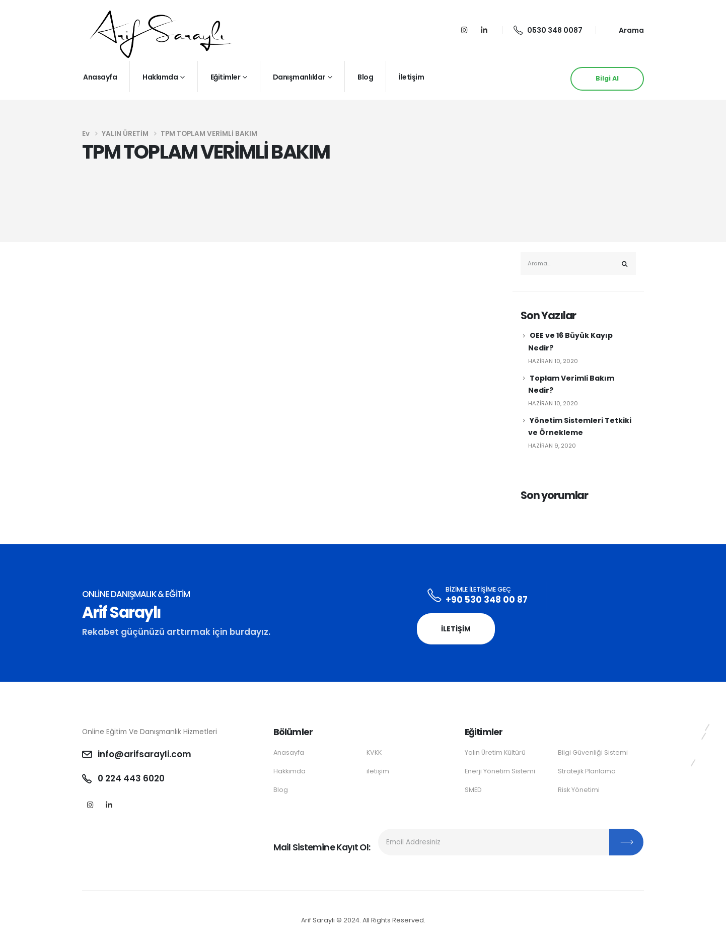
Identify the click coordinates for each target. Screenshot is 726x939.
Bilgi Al (607, 78)
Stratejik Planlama (587, 771)
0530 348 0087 (548, 30)
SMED (473, 789)
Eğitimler (225, 77)
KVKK (374, 752)
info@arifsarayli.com (144, 754)
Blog (365, 77)
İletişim (411, 77)
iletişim (378, 771)
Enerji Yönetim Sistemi (500, 771)
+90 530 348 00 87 (487, 600)
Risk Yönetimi (579, 789)
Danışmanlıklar (299, 77)
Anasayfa (100, 77)
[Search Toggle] (625, 30)
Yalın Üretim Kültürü (495, 752)
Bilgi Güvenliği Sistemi (593, 752)
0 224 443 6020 (131, 778)
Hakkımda (160, 77)
